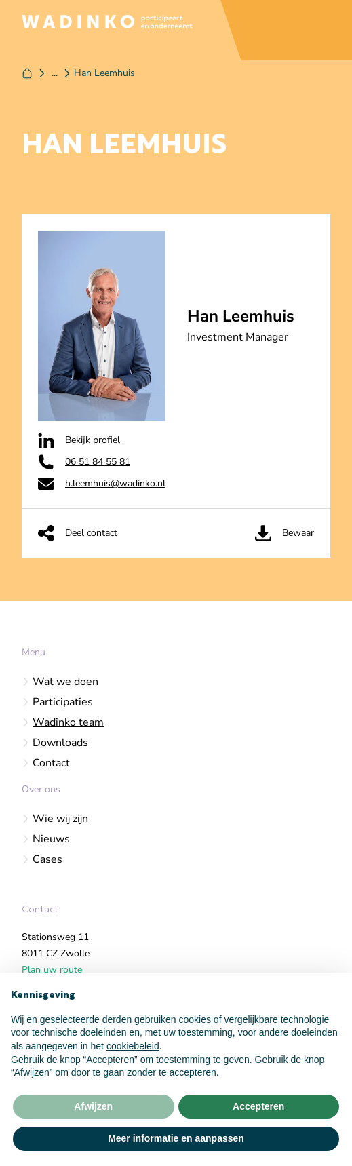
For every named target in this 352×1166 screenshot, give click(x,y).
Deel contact (77, 533)
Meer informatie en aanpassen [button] (176, 1138)
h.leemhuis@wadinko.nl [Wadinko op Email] (101, 483)
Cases (42, 859)
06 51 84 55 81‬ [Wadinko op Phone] (84, 462)
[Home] (27, 73)
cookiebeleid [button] (132, 1046)
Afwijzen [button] (93, 1106)
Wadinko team (63, 722)
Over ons (41, 789)
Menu (33, 652)
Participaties (57, 702)
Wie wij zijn (55, 818)
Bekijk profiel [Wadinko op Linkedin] (79, 440)
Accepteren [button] (258, 1106)
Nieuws (46, 839)
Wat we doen (60, 681)
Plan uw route (52, 969)
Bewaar (284, 533)
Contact (46, 763)
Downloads (55, 742)
